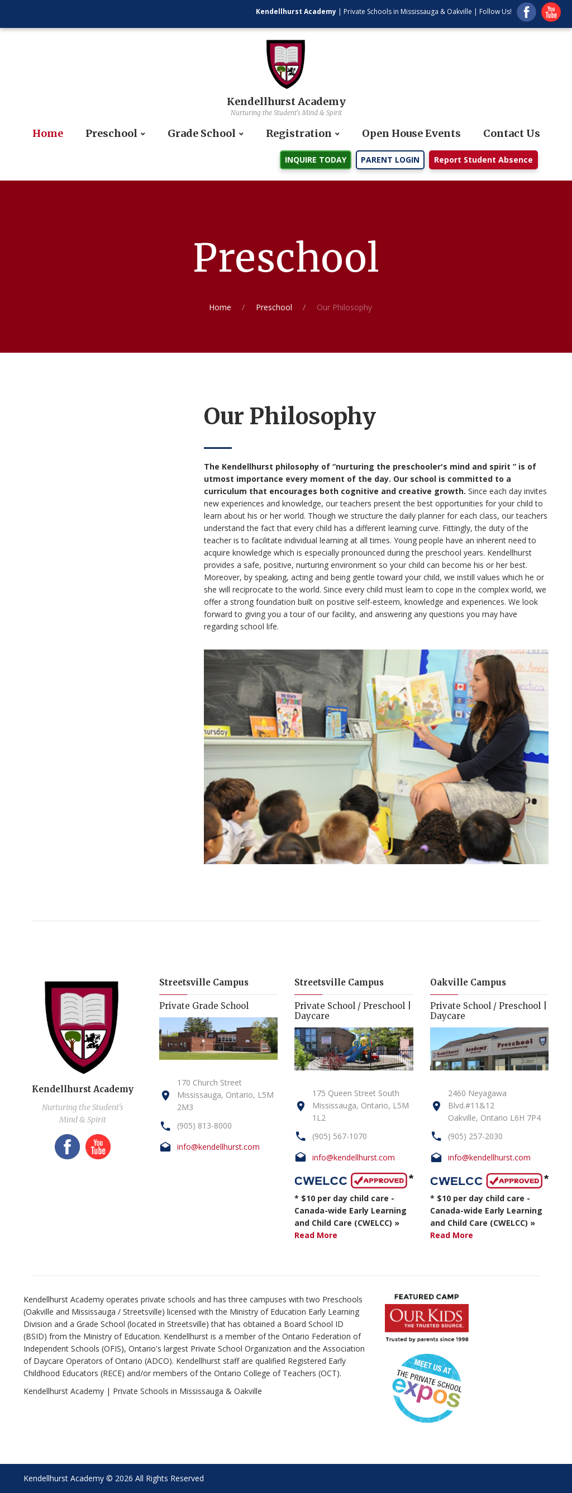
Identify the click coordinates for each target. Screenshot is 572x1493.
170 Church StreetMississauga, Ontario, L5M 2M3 (225, 1094)
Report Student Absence (483, 159)
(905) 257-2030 (475, 1136)
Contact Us (511, 133)
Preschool (111, 133)
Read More (315, 1235)
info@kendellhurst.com (218, 1146)
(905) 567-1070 (339, 1136)
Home (47, 133)
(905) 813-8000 (204, 1125)
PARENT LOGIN (390, 159)
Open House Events (411, 133)
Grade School (202, 133)
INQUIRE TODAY (315, 159)
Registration (299, 133)
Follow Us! (495, 11)
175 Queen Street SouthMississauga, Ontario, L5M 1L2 (360, 1105)
